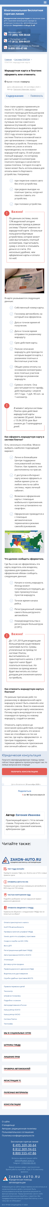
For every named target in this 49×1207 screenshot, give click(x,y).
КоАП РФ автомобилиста (14, 927)
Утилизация (8, 959)
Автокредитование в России (15, 1005)
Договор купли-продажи (14, 964)
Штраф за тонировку (12, 996)
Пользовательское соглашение (18, 1132)
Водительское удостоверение (16, 973)
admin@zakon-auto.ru (24, 1160)
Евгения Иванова (28, 815)
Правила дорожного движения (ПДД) (19, 969)
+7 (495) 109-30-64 (19, 35)
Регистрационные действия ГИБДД (18, 950)
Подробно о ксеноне (12, 1000)
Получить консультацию (24, 771)
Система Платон (10, 1019)
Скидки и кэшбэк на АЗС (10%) (16, 941)
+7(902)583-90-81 (28, 1163)
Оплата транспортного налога (16, 922)
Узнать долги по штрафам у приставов (19, 936)
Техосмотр (8, 991)
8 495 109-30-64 (24, 1145)
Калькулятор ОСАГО (12, 1010)
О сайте (6, 1121)
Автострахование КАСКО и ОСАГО (17, 955)
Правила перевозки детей (14, 986)
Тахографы (8, 1024)
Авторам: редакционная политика (19, 1128)
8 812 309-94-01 (24, 1149)
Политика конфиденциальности (18, 1135)
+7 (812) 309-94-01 (19, 41)
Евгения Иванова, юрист (25, 89)
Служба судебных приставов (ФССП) (18, 978)
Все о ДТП (8, 945)
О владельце (8, 1125)
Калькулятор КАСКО (12, 1014)
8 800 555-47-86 (24, 1153)
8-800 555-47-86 (17, 48)
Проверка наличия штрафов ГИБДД (18, 932)
